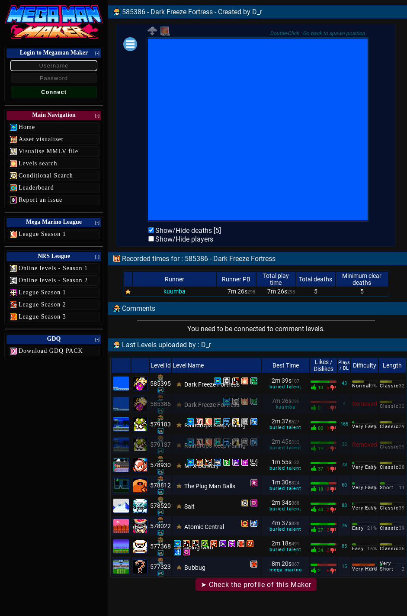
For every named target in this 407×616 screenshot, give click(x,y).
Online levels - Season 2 (53, 280)
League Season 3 (42, 316)
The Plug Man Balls (209, 486)
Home (27, 127)
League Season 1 (42, 234)
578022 (160, 525)
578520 (160, 505)
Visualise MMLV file (48, 151)
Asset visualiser (41, 139)
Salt (189, 506)
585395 (160, 383)
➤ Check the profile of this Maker (256, 585)
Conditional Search (46, 175)
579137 (160, 444)
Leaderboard (36, 187)
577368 (160, 546)
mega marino (285, 570)
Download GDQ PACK (51, 351)
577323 (160, 566)
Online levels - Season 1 (53, 268)
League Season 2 (42, 304)
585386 (160, 403)
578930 (160, 464)
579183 (160, 424)
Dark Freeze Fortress (212, 384)
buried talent (285, 387)
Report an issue (40, 200)
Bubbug (194, 567)
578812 (160, 485)
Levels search (38, 163)
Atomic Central (204, 526)
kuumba (174, 291)
